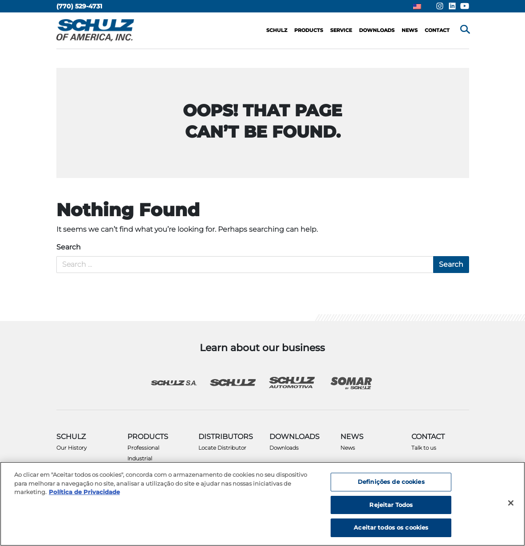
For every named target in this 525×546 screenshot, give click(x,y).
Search (68, 247)
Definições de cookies (391, 481)
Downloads (284, 447)
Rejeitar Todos (391, 504)
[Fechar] (511, 503)
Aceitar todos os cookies (391, 527)
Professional (143, 447)
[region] (262, 504)
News (347, 447)
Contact (437, 30)
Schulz (276, 30)
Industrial (139, 458)
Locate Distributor (222, 447)
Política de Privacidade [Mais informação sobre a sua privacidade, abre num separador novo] (84, 491)
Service (341, 30)
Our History (71, 447)
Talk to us (423, 447)
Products (308, 30)
